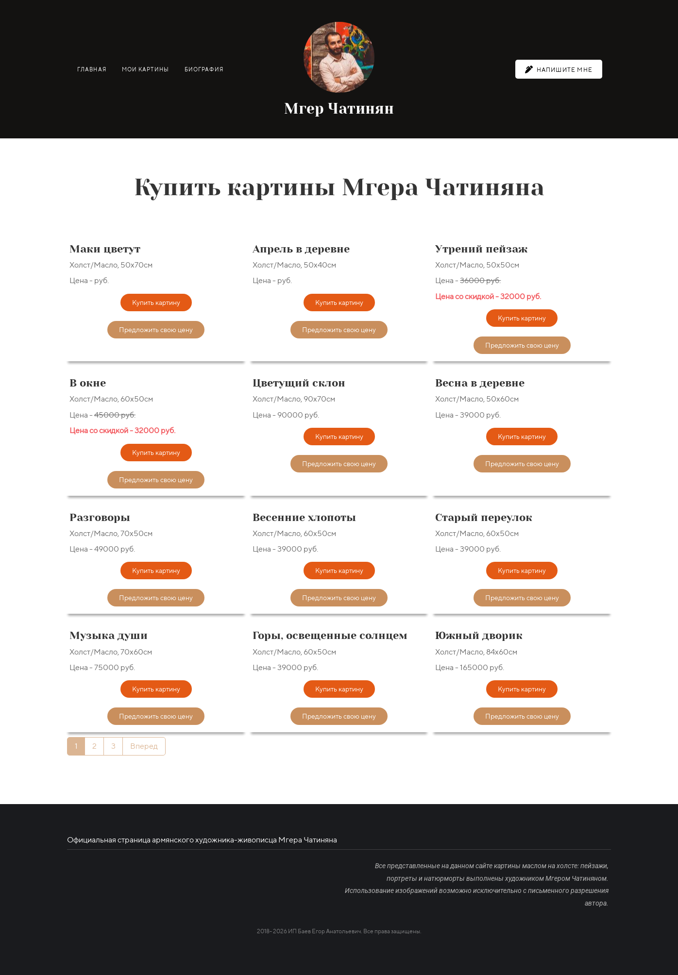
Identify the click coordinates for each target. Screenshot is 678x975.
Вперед (144, 746)
